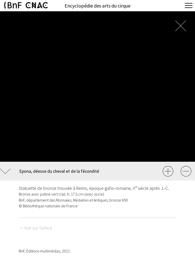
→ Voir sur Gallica (35, 228)
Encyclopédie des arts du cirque (97, 6)
